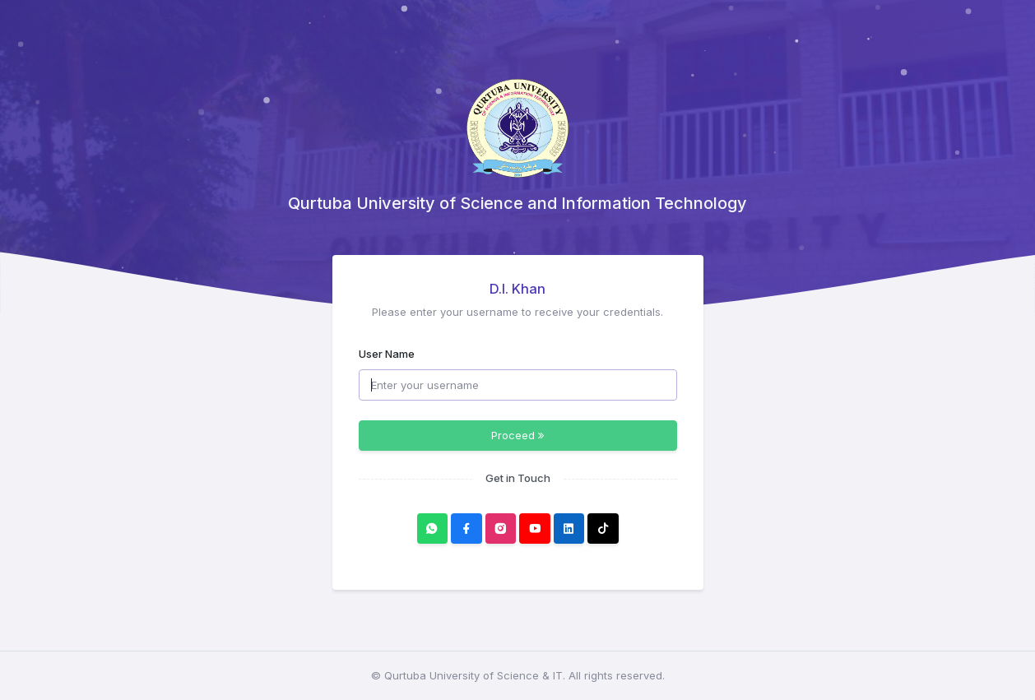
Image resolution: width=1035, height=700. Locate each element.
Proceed (517, 435)
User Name (387, 353)
